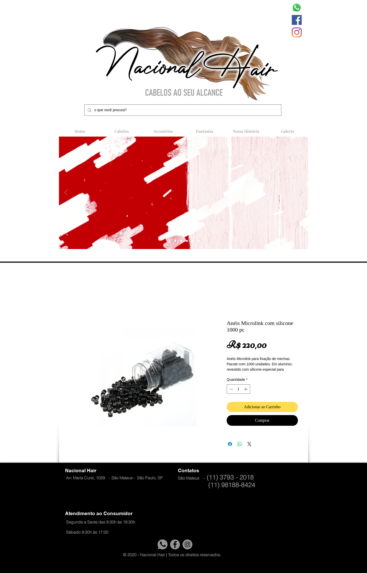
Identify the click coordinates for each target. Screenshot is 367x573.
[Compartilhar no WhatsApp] (240, 444)
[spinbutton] (238, 389)
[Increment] (246, 389)
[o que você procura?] (182, 110)
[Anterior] (66, 192)
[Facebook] (297, 20)
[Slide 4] (175, 241)
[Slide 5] (168, 241)
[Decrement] (230, 389)
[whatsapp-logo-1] (297, 7)
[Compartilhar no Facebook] (230, 444)
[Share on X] (249, 444)
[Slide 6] (199, 241)
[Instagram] (297, 32)
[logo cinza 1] (162, 544)
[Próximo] (300, 192)
